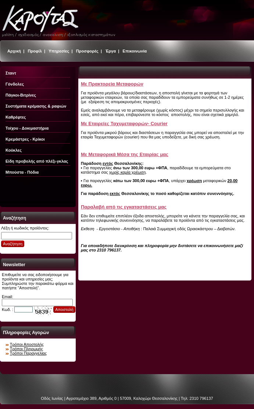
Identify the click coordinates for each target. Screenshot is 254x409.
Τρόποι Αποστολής (27, 344)
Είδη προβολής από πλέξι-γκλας (37, 161)
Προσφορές (87, 51)
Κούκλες (14, 150)
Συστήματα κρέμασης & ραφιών (36, 106)
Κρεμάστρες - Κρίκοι (25, 139)
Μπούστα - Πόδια (22, 172)
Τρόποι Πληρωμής (26, 349)
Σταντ (11, 73)
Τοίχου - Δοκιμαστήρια (27, 128)
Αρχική (14, 51)
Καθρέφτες (16, 117)
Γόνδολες (15, 84)
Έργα (110, 51)
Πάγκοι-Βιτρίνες (21, 95)
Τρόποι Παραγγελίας (28, 353)
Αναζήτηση (12, 244)
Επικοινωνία (135, 51)
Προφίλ (35, 51)
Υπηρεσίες (59, 51)
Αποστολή (64, 309)
